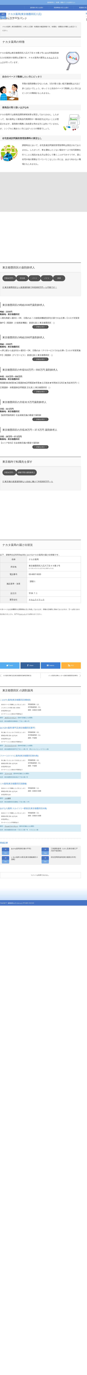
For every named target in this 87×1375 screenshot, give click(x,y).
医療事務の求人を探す (61, 7)
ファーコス (8, 773)
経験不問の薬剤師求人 (26, 472)
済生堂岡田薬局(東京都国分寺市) (63, 857)
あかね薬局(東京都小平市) (21, 849)
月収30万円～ (9, 278)
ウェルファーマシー (11, 826)
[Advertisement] (20, 191)
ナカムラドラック (36, 600)
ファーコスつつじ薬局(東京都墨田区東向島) (19, 756)
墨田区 (17, 17)
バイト (46, 278)
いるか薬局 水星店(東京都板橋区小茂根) (24, 858)
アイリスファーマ (10, 745)
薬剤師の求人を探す (36, 7)
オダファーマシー (10, 718)
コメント (22, 614)
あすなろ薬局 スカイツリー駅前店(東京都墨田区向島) (23, 808)
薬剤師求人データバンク (15, 903)
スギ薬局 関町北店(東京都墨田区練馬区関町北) (17, 675)
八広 (21, 17)
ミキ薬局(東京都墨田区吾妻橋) (13, 784)
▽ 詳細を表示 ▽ (40, 327)
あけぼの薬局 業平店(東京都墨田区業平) (17, 728)
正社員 (22, 278)
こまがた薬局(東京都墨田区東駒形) (15, 700)
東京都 (12, 17)
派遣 (59, 278)
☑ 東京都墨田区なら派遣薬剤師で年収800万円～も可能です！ (29, 287)
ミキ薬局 (7, 798)
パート (34, 278)
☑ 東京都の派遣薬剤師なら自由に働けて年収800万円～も (27, 482)
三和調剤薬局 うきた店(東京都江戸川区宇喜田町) (64, 850)
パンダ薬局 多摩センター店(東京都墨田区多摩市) (63, 675)
